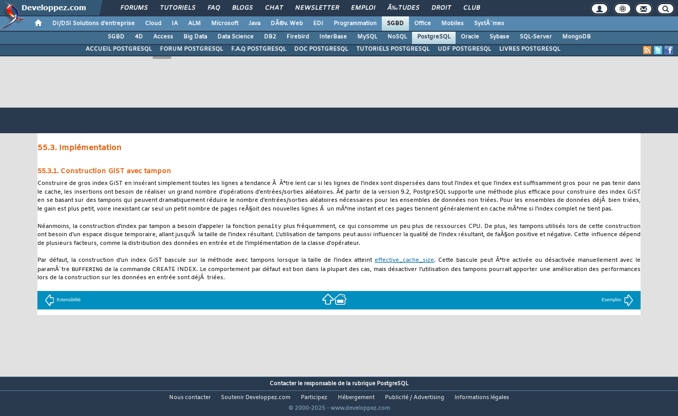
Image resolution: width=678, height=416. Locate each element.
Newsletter (317, 8)
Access (163, 36)
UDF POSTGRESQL (464, 49)
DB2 (270, 36)
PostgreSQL (433, 36)
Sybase (499, 36)
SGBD (395, 23)
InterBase (333, 36)
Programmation (355, 23)
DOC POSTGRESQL (321, 49)
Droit (441, 8)
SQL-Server (536, 36)
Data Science (235, 36)
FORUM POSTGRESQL (191, 49)
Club (471, 8)
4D (139, 36)
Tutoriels (177, 8)
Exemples (617, 300)
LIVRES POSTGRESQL (529, 49)
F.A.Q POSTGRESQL (258, 49)
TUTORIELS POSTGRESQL (392, 49)
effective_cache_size (404, 261)
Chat (274, 8)
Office (422, 23)
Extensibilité (63, 300)
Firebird (297, 36)
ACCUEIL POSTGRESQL (119, 49)
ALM (194, 23)
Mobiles (452, 23)
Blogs (242, 8)
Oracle (470, 36)
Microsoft (224, 23)
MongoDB (576, 36)
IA (175, 23)
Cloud (153, 23)
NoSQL (397, 36)
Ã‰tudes (403, 8)
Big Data (195, 36)
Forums (134, 8)
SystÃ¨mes (489, 23)
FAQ (214, 8)
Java (254, 23)
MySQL (367, 36)
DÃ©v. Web (287, 23)
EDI (318, 23)
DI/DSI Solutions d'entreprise (93, 23)
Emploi (363, 8)
